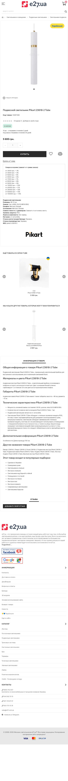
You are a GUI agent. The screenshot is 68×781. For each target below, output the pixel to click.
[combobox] (34, 11)
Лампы (4, 670)
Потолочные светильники (11, 633)
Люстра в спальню (14, 471)
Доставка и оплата (8, 577)
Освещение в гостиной (16, 476)
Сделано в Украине (14, 463)
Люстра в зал (12, 481)
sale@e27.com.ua (8, 710)
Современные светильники (17, 487)
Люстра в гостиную (15, 479)
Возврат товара (7, 604)
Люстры (5, 629)
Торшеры (5, 656)
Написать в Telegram (10, 715)
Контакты (5, 572)
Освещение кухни (14, 465)
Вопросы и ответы (8, 586)
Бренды (4, 591)
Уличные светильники (9, 665)
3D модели (6, 595)
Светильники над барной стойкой (20, 473)
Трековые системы (9, 642)
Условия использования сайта (12, 600)
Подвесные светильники (38, 17)
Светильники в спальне (16, 468)
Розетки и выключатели (10, 674)
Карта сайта (6, 618)
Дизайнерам (6, 582)
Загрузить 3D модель (10, 98)
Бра (3, 652)
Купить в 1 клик (9, 161)
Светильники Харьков (15, 489)
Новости (5, 609)
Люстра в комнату (14, 484)
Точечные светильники (10, 661)
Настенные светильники (10, 647)
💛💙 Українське (8, 613)
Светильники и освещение (16, 17)
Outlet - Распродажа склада (12, 679)
